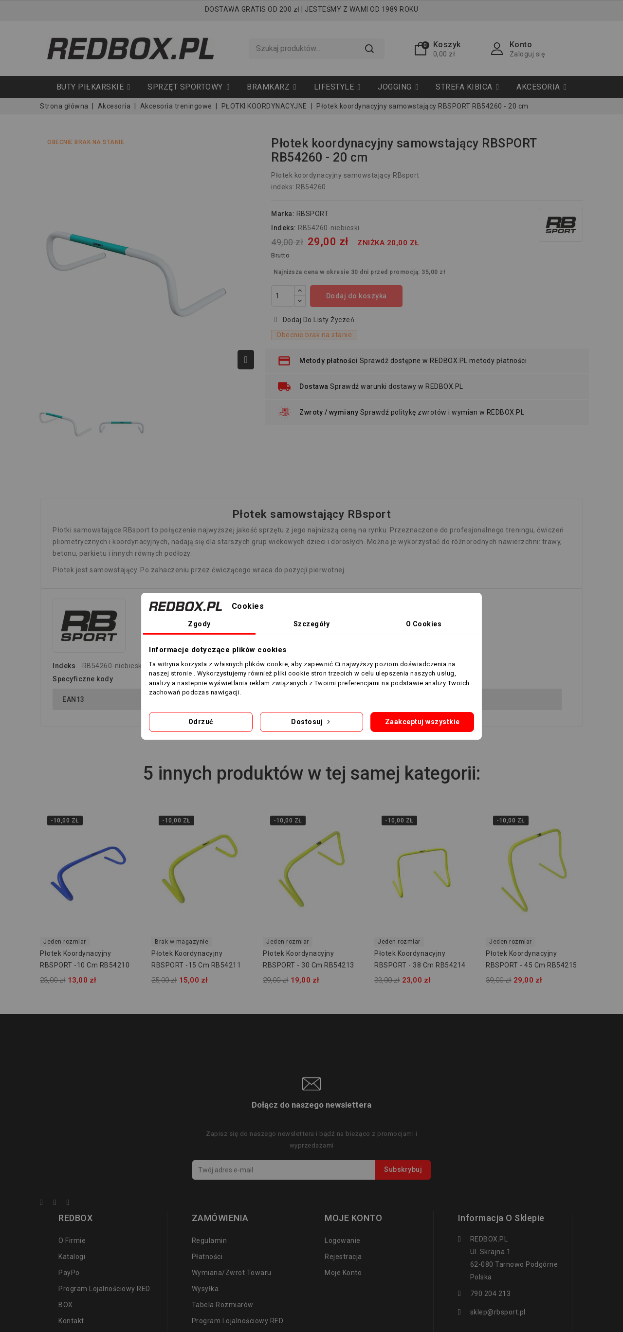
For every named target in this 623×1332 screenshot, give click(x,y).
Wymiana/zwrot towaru (232, 1273)
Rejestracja (343, 1256)
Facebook (46, 1203)
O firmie (72, 1240)
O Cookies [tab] (424, 624)
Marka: (282, 214)
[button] (188, 87)
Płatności (207, 1256)
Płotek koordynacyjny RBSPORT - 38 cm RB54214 (420, 959)
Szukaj (369, 48)
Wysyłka (205, 1289)
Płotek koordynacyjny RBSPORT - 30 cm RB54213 (308, 959)
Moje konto (343, 1273)
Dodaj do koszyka (356, 296)
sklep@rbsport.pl (498, 1312)
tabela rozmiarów (223, 1305)
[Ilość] (282, 296)
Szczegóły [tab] (311, 624)
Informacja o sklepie (501, 1218)
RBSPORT (312, 214)
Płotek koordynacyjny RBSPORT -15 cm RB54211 (196, 959)
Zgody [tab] (199, 624)
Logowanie (343, 1240)
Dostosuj (311, 722)
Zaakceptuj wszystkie (422, 722)
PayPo (69, 1273)
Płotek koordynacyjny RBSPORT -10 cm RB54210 (84, 959)
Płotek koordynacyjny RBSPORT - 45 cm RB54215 (531, 959)
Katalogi (71, 1256)
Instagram (73, 1203)
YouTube (59, 1203)
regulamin (209, 1240)
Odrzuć (200, 722)
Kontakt (71, 1321)
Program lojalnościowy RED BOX (104, 1297)
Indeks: (283, 228)
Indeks (64, 666)
